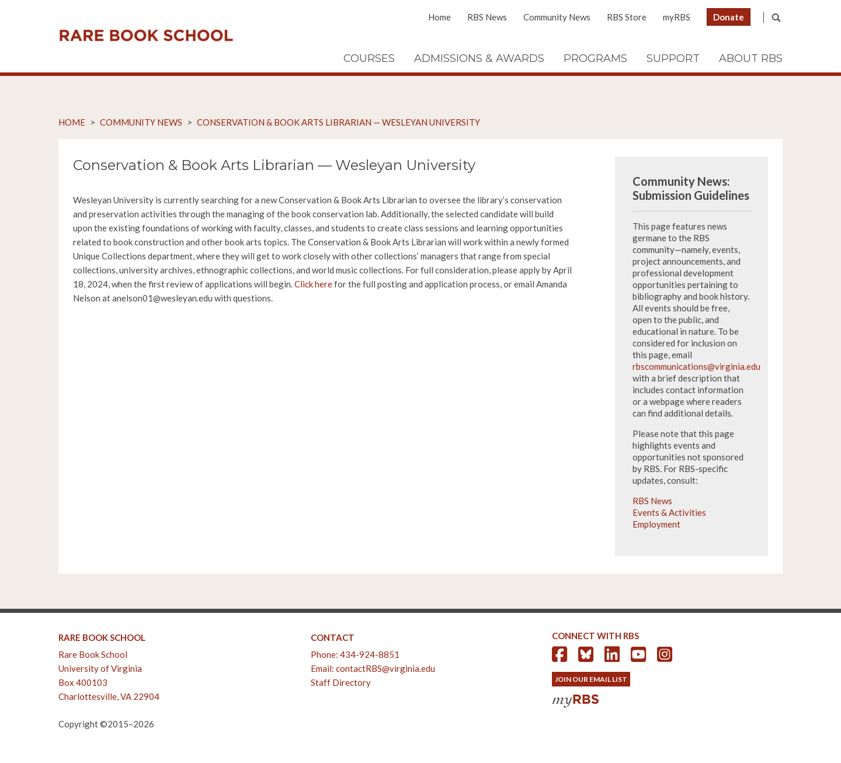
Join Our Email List (591, 679)
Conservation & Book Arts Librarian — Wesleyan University (338, 122)
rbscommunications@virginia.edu (696, 366)
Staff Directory (341, 682)
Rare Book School (146, 36)
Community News (556, 17)
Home (439, 17)
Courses (369, 58)
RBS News (487, 17)
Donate (728, 17)
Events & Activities (669, 512)
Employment (656, 524)
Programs (595, 58)
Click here (313, 284)
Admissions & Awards (479, 58)
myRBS (676, 17)
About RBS (751, 58)
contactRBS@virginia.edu (385, 668)
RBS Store (627, 17)
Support (673, 58)
